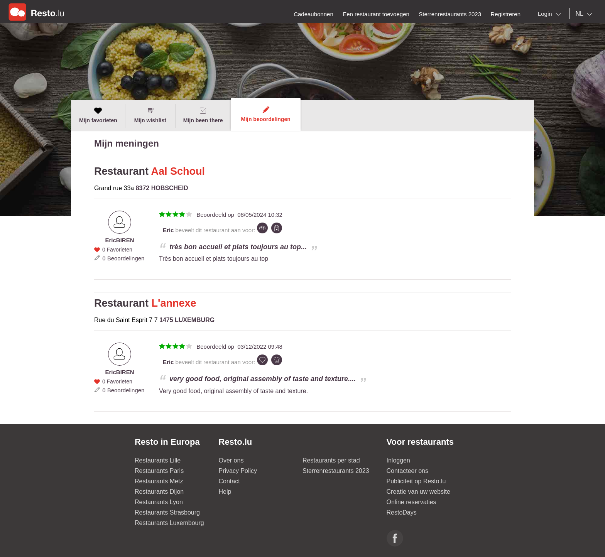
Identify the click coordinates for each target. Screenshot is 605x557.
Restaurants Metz (159, 481)
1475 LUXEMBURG (187, 320)
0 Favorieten (117, 249)
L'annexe (174, 303)
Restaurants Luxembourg (169, 523)
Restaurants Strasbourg (167, 512)
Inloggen (398, 460)
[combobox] (551, 14)
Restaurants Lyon (159, 502)
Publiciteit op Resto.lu (416, 481)
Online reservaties (411, 502)
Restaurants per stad (331, 460)
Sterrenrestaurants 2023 (335, 471)
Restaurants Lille (158, 460)
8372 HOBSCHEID (162, 188)
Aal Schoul (178, 171)
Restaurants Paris (159, 471)
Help (225, 491)
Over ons (231, 460)
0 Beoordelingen (123, 258)
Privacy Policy (238, 471)
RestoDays (402, 512)
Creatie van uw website (418, 491)
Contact (229, 481)
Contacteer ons (408, 471)
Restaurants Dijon (159, 491)
